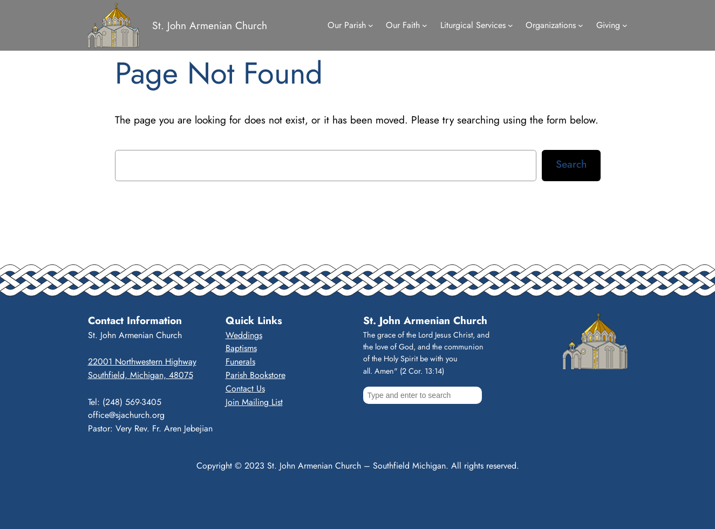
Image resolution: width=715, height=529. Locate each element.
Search (571, 163)
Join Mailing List (254, 402)
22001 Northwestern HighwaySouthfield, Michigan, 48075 (142, 368)
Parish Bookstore (255, 375)
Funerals (240, 361)
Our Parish (347, 25)
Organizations (551, 25)
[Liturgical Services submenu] (510, 25)
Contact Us (245, 388)
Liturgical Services (473, 25)
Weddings (244, 335)
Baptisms (241, 348)
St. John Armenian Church (209, 25)
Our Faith (403, 25)
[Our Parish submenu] (370, 25)
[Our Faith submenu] (424, 25)
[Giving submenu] (625, 25)
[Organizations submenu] (580, 25)
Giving (608, 25)
